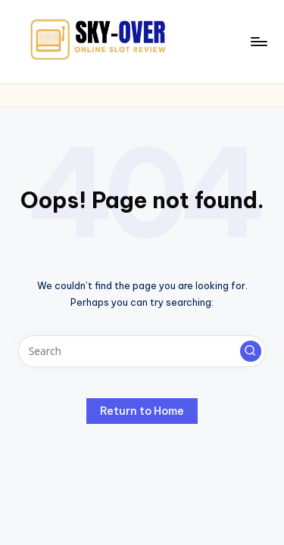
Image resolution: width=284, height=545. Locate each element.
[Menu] (258, 41)
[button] (250, 351)
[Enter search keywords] (142, 351)
